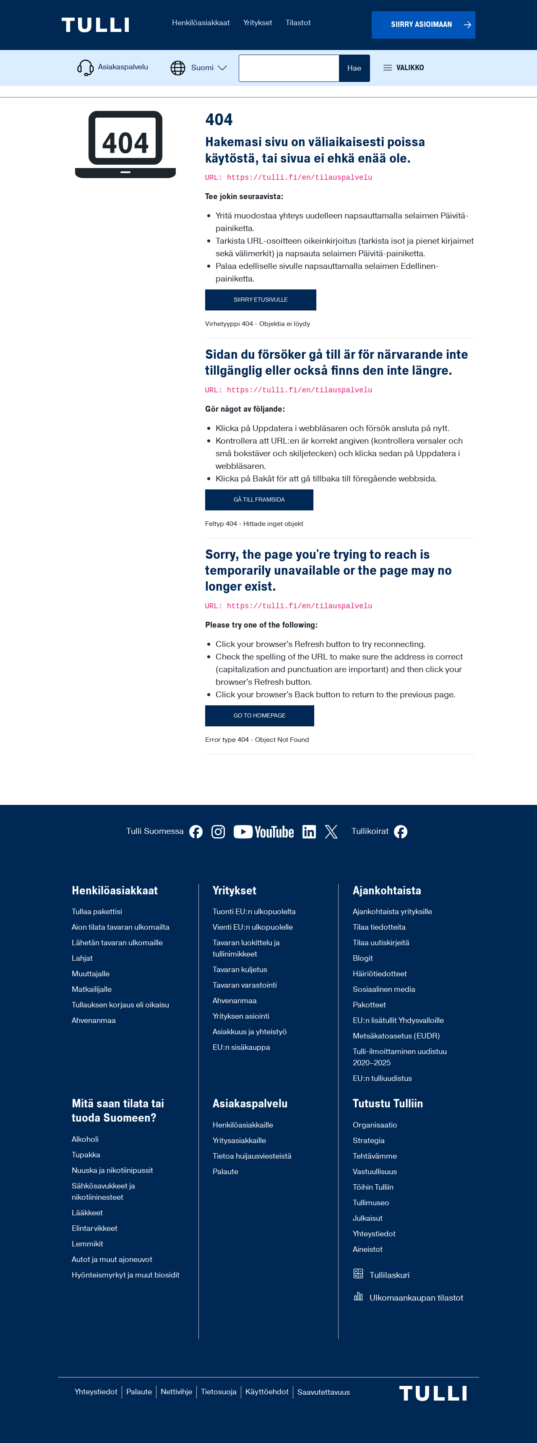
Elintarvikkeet (94, 1228)
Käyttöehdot (267, 1392)
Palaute (225, 1172)
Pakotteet (369, 1005)
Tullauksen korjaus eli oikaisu (120, 1005)
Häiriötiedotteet (380, 974)
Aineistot (368, 1249)
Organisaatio (375, 1125)
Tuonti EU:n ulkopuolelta (254, 912)
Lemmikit (87, 1244)
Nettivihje (176, 1392)
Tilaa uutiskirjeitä (381, 943)
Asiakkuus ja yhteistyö (250, 1032)
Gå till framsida (259, 500)
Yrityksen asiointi (241, 1016)
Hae (354, 68)
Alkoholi (85, 1139)
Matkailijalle (92, 989)
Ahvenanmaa (94, 1020)
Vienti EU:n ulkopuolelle (253, 927)
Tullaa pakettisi (97, 912)
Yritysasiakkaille (239, 1140)
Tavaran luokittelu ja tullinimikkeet (246, 948)
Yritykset (234, 891)
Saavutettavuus (323, 1392)
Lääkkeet (87, 1213)
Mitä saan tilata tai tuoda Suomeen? (118, 1111)
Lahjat (82, 958)
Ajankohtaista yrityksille (392, 912)
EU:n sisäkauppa (241, 1047)
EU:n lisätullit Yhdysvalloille (398, 1020)
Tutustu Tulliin (388, 1104)
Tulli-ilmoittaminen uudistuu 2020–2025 (400, 1057)
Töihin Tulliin (373, 1187)
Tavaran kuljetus (240, 970)
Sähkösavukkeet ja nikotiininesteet (103, 1192)
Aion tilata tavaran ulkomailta (120, 927)
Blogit (363, 958)
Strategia (369, 1140)
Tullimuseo (371, 1203)
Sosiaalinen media (384, 989)
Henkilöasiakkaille (243, 1125)
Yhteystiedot (374, 1234)
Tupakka (86, 1155)
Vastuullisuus (375, 1172)
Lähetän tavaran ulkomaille (117, 943)
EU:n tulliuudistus (382, 1078)
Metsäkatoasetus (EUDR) (396, 1036)
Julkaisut (368, 1218)
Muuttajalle (90, 974)
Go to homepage (260, 716)
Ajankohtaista (387, 891)
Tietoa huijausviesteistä (252, 1156)
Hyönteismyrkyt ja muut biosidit (126, 1275)
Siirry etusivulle (261, 300)
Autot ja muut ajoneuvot (112, 1259)
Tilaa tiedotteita (379, 927)
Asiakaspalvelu (250, 1104)
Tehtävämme (375, 1156)
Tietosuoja (219, 1392)
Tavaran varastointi (245, 985)
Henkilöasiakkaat (115, 891)
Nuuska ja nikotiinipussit (112, 1170)
